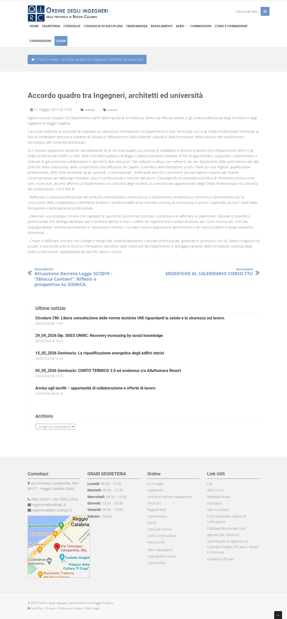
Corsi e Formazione (162, 535)
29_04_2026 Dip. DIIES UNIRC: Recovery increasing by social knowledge (99, 335)
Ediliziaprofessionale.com (226, 528)
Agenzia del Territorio (223, 534)
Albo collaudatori (160, 549)
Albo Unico (215, 490)
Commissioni (200, 26)
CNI (210, 483)
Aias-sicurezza (218, 509)
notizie (90, 110)
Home (34, 26)
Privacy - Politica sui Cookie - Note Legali (73, 608)
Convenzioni (40, 41)
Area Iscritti (156, 542)
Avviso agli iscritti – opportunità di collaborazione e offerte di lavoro (95, 388)
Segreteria (51, 26)
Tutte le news (48, 59)
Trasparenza (136, 26)
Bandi (151, 522)
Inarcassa (214, 503)
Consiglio (71, 26)
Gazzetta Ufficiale (220, 559)
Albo (181, 26)
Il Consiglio (155, 483)
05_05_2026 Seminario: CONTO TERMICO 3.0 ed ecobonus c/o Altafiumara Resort (108, 370)
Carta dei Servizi (159, 529)
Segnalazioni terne (161, 556)
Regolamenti (161, 26)
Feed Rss (35, 608)
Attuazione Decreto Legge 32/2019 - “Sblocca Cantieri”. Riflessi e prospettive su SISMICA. (78, 277)
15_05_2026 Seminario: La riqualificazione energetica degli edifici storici (99, 353)
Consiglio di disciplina (103, 26)
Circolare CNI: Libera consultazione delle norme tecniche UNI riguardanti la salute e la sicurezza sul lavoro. (130, 318)
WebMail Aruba (218, 496)
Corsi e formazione (231, 26)
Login (61, 41)
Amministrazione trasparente (169, 496)
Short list (154, 503)
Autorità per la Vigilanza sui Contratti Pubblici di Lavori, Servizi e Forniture (232, 547)
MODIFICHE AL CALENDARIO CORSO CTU (209, 271)
